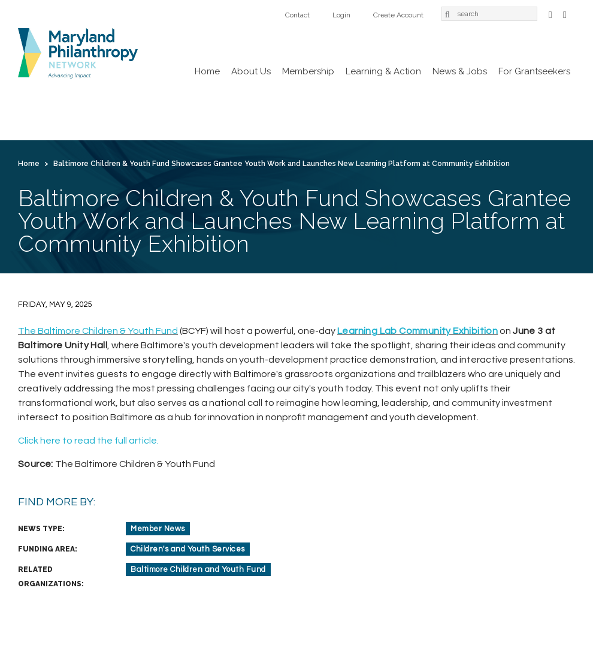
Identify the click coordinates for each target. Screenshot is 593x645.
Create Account (398, 15)
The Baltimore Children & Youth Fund (98, 331)
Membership (308, 71)
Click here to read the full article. (88, 440)
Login (341, 15)
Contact (297, 15)
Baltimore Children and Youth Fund (198, 569)
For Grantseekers (534, 71)
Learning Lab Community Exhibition (417, 331)
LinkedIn (565, 13)
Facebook (550, 13)
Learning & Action (383, 71)
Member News (158, 529)
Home (207, 71)
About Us (251, 71)
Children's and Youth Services (188, 549)
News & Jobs (459, 71)
